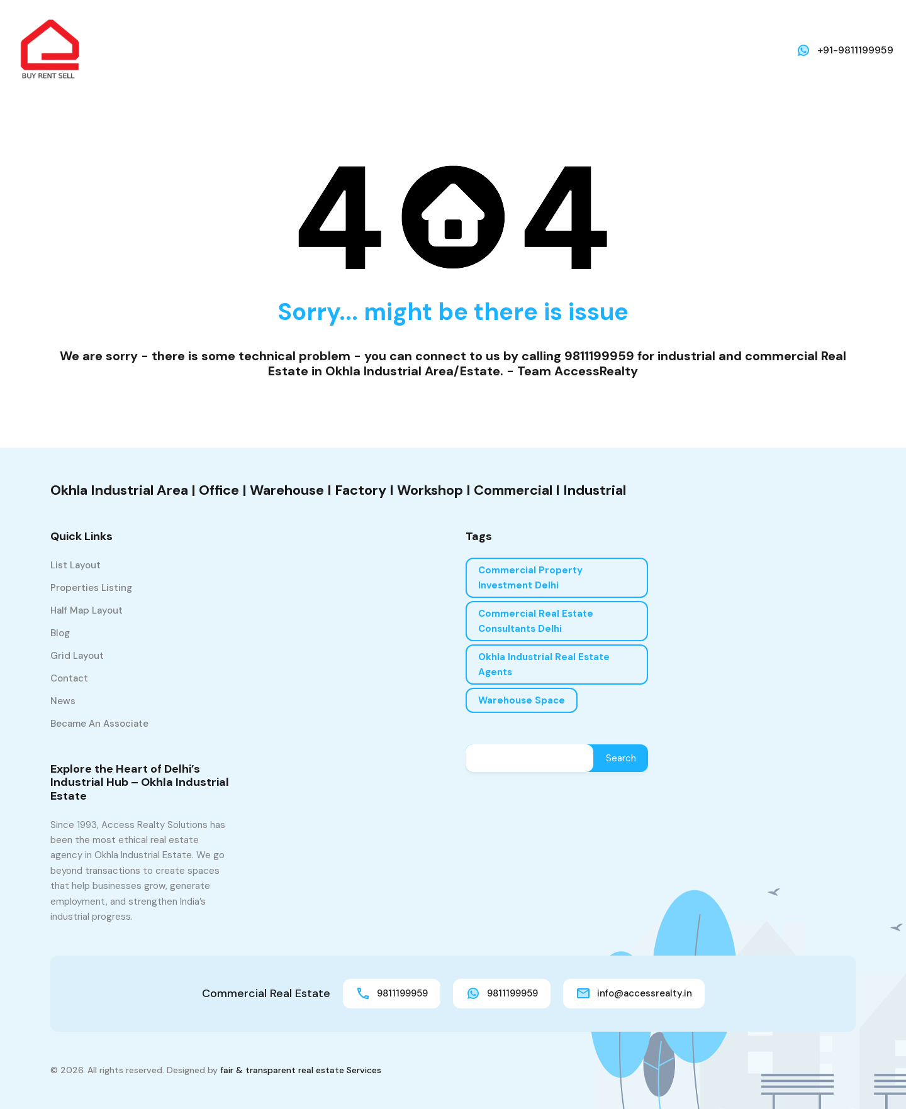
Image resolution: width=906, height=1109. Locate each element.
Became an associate (99, 723)
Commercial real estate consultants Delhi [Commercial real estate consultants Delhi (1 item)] (535, 621)
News (63, 701)
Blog (60, 633)
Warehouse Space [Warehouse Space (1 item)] (521, 700)
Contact (69, 678)
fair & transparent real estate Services (300, 1070)
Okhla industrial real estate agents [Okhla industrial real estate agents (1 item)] (544, 664)
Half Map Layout (86, 610)
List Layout (75, 565)
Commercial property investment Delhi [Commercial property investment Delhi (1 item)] (530, 578)
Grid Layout (77, 655)
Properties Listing (91, 588)
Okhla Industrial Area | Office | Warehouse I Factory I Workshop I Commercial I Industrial (338, 490)
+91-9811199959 (855, 50)
